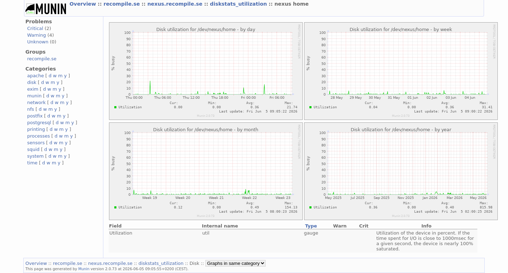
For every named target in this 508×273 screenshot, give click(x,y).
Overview (83, 4)
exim (32, 89)
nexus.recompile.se (175, 4)
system (35, 156)
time (32, 162)
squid (33, 149)
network (36, 102)
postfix (35, 116)
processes (38, 136)
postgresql (39, 122)
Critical (35, 28)
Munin (84, 269)
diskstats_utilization (239, 4)
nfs (30, 109)
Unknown (37, 41)
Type (311, 226)
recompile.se (122, 4)
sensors (36, 142)
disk (31, 82)
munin (34, 95)
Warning (36, 35)
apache (35, 75)
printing (36, 129)
